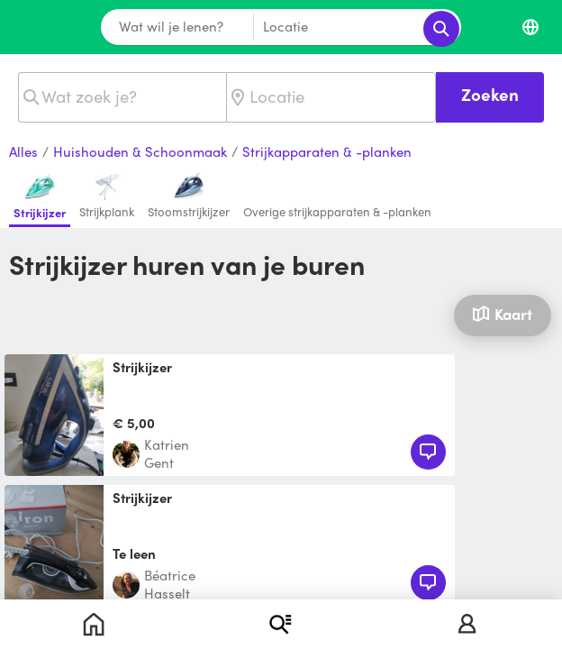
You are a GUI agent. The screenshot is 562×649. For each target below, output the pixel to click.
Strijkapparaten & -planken (327, 152)
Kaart (502, 313)
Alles (23, 152)
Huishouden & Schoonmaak (140, 152)
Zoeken (490, 94)
